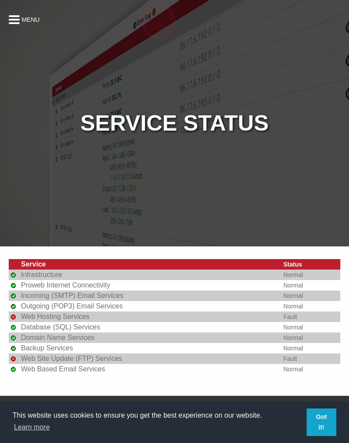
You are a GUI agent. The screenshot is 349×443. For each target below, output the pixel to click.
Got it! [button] (321, 422)
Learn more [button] (32, 427)
